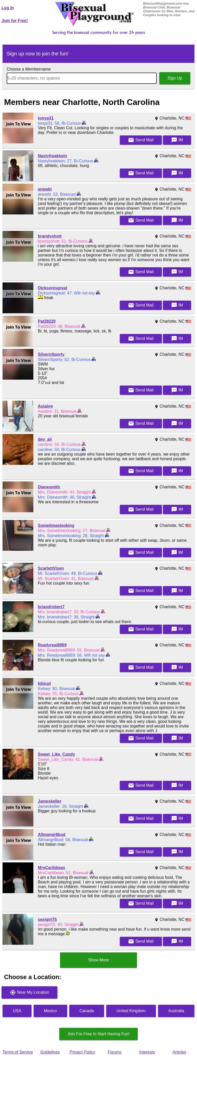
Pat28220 (47, 321)
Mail (141, 140)
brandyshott (50, 236)
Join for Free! (15, 20)
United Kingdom (131, 1011)
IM (177, 140)
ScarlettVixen (51, 568)
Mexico (50, 1011)
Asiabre (45, 406)
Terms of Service (17, 1052)
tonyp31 (46, 118)
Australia (176, 1011)
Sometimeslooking (56, 525)
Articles (179, 1052)
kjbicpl (44, 683)
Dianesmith (49, 487)
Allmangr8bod (52, 834)
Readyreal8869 (52, 645)
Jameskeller (50, 801)
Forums (115, 1052)
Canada (87, 1011)
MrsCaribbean (51, 867)
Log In (8, 8)
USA (17, 1011)
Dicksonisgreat (52, 288)
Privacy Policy (82, 1052)
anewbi (45, 189)
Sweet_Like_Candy (56, 754)
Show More (98, 960)
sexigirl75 (47, 919)
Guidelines (50, 1052)
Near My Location (29, 992)
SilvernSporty (51, 354)
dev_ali (45, 439)
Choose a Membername (29, 69)
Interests (147, 1052)
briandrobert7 (51, 607)
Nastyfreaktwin (52, 156)
